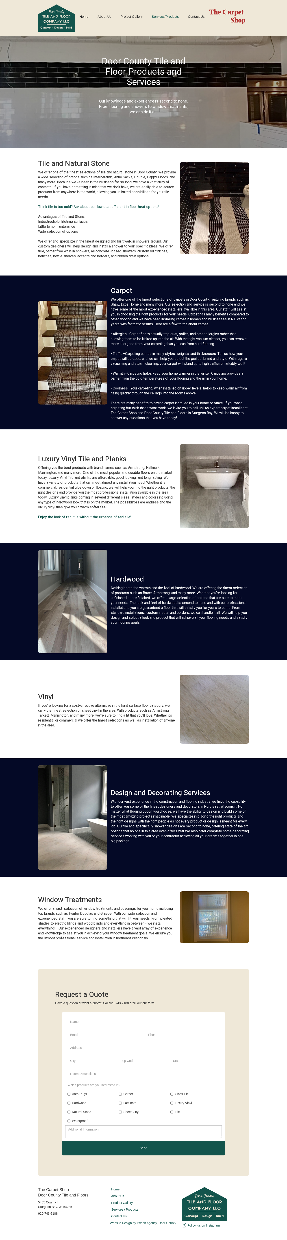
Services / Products (124, 1209)
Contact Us (196, 16)
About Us (104, 16)
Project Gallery (132, 16)
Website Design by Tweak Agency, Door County (143, 1223)
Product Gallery (122, 1203)
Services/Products (165, 16)
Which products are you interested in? (93, 1085)
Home (83, 16)
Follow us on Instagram (203, 1225)
